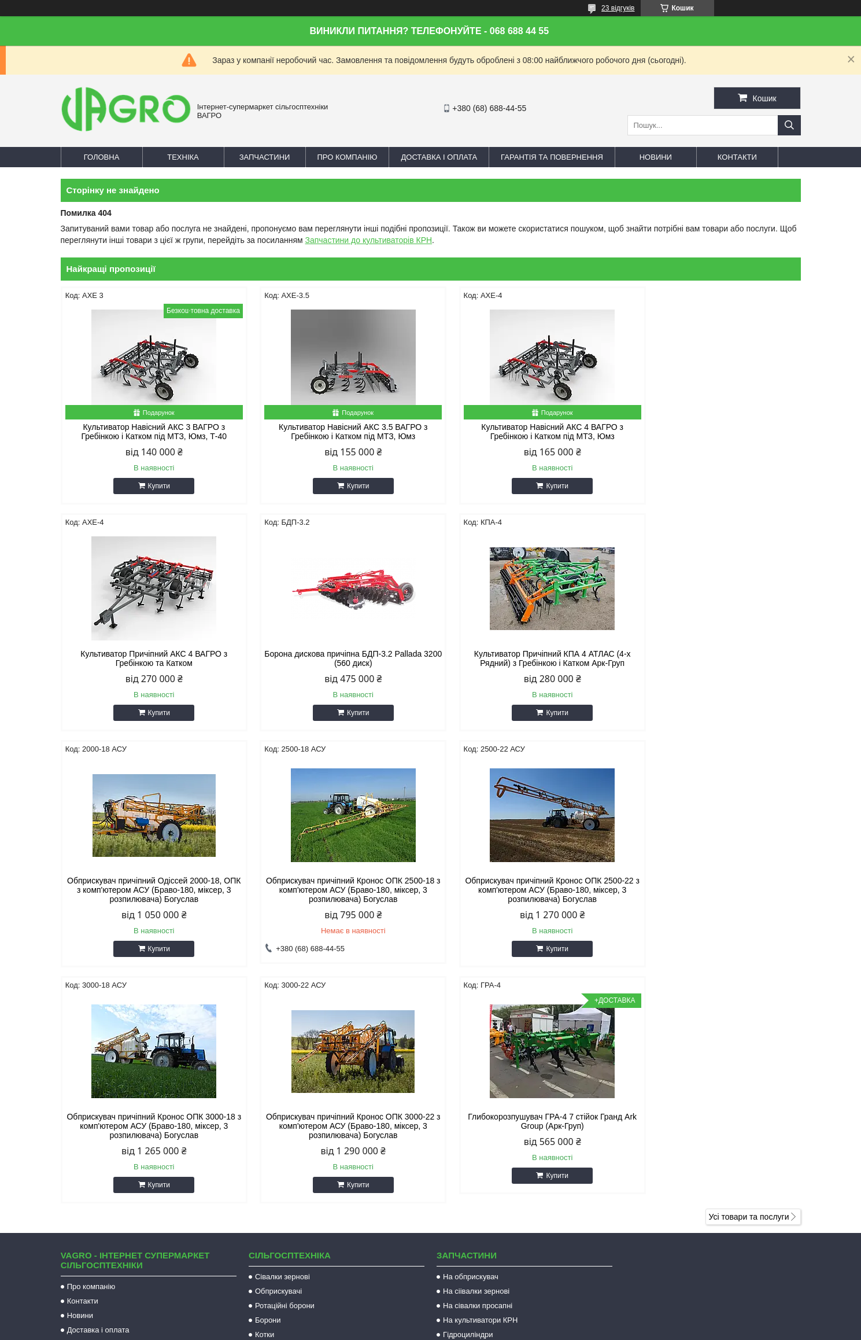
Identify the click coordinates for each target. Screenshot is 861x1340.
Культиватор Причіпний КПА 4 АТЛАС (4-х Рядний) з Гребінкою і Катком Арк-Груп (336, 658)
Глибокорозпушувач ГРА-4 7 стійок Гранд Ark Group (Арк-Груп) (712, 894)
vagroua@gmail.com (486, 1197)
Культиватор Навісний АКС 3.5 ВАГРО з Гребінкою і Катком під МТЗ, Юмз (336, 431)
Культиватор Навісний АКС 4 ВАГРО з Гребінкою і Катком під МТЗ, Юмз (524, 431)
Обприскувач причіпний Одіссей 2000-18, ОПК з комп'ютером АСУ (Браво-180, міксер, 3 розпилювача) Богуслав (524, 663)
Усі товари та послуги (749, 990)
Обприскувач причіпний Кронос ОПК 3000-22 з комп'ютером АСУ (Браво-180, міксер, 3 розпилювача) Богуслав (524, 899)
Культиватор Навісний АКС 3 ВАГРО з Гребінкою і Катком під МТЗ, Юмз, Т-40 (148, 431)
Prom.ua (484, 1319)
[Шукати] (789, 125)
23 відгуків (617, 8)
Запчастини (264, 157)
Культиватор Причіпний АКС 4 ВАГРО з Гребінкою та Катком (712, 431)
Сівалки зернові (282, 1050)
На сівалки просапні (477, 1078)
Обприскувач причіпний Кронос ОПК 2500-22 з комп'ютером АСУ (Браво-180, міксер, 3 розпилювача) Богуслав (148, 899)
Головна (102, 157)
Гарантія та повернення (552, 157)
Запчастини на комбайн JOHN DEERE (509, 1122)
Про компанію (347, 157)
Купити (153, 486)
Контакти (737, 157)
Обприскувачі (278, 1064)
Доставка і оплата (439, 157)
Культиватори (278, 1122)
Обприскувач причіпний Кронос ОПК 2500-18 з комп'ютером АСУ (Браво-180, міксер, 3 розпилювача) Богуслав (712, 663)
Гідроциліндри (468, 1107)
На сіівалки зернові (476, 1064)
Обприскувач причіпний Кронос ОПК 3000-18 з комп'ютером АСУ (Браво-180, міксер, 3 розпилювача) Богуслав (336, 899)
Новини (656, 157)
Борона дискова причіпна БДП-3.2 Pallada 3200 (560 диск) (148, 658)
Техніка (183, 157)
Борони (268, 1093)
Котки (264, 1107)
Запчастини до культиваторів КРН (368, 240)
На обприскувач (470, 1050)
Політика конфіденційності (553, 1329)
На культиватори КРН (480, 1093)
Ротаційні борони (285, 1078)
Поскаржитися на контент (463, 1329)
